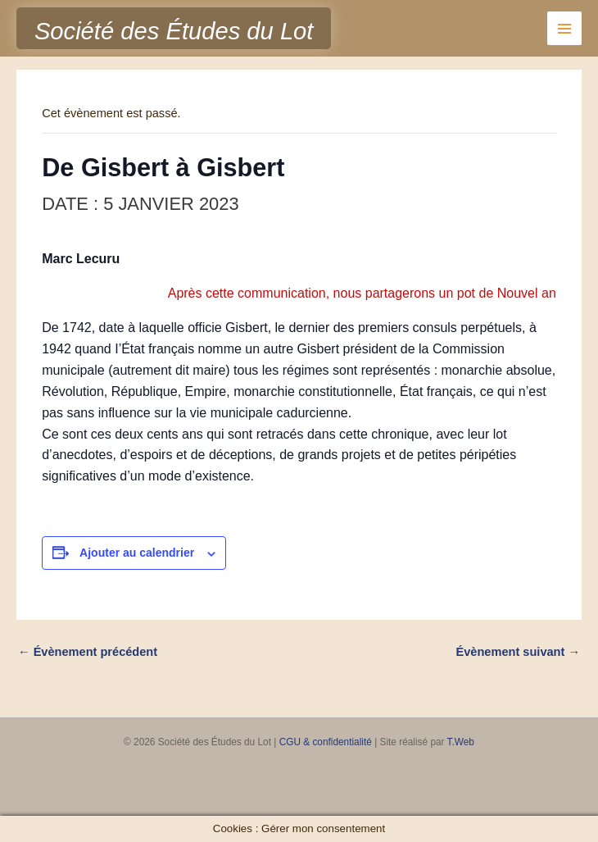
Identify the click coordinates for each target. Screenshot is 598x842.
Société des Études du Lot (174, 31)
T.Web (460, 742)
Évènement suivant (518, 651)
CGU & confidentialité (325, 742)
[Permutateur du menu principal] (564, 28)
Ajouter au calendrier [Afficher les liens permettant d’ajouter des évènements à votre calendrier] (136, 552)
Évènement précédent (87, 651)
